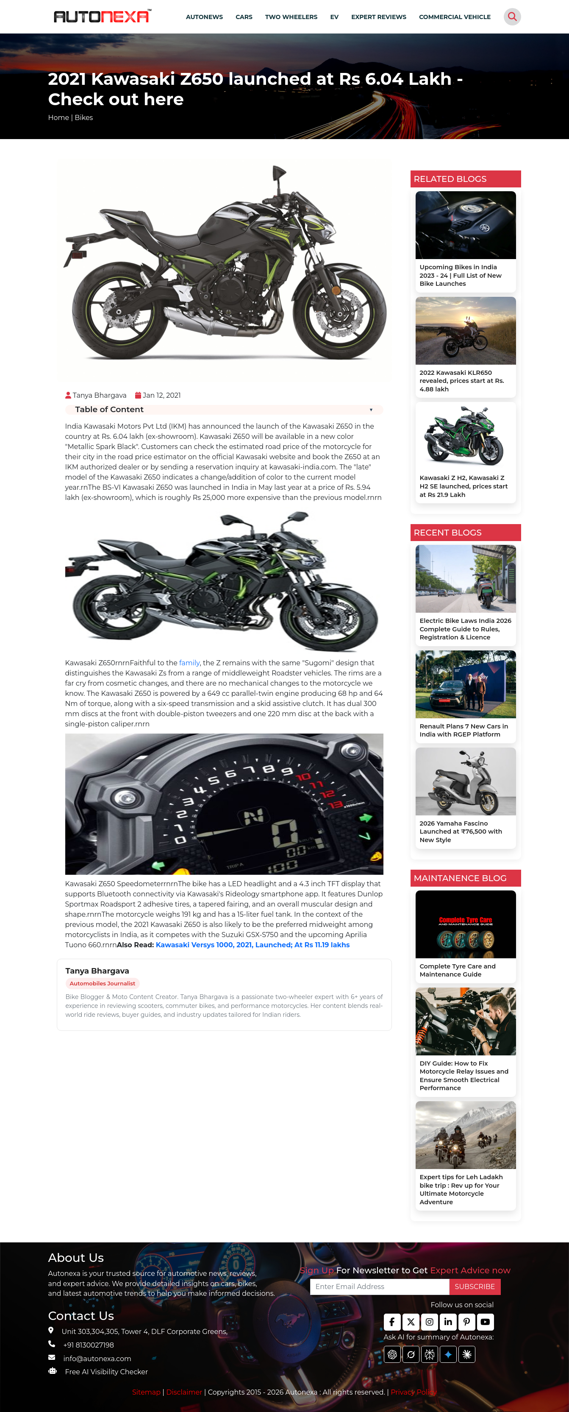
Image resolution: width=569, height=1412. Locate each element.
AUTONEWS (204, 17)
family (189, 663)
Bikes (84, 118)
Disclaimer (184, 1392)
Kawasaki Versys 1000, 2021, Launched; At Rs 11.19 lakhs (253, 945)
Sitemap (147, 1392)
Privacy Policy (414, 1392)
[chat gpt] (392, 1354)
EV (334, 17)
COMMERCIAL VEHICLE (455, 17)
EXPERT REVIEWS (378, 17)
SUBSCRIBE (475, 1287)
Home (58, 118)
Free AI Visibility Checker (106, 1372)
